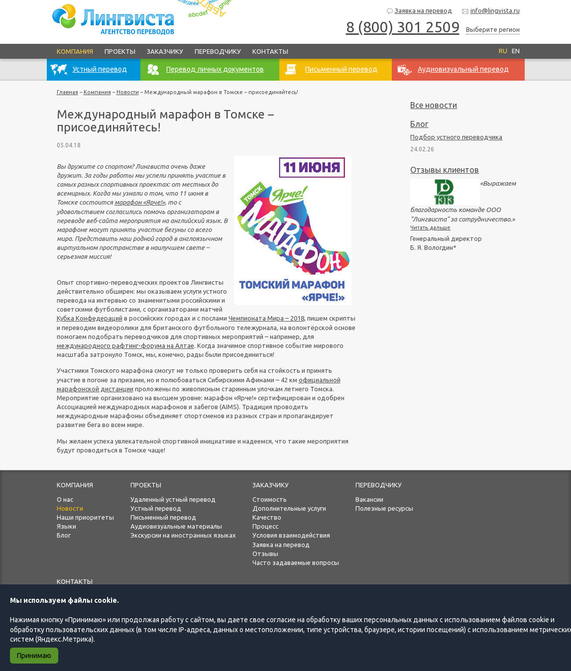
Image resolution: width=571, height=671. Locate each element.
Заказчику (165, 51)
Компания (75, 51)
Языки (66, 526)
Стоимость (269, 499)
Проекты (120, 51)
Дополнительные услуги (289, 508)
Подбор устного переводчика (456, 136)
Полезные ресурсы (384, 508)
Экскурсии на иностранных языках (183, 535)
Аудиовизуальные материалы (176, 526)
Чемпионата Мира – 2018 (266, 318)
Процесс (265, 526)
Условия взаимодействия (291, 535)
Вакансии (369, 499)
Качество (266, 517)
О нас (65, 499)
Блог (419, 123)
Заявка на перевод (419, 11)
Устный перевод (155, 508)
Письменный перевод (163, 517)
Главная (67, 92)
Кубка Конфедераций (89, 318)
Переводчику (218, 51)
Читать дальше (430, 227)
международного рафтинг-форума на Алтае (125, 345)
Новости (127, 92)
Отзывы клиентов (444, 169)
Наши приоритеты (85, 517)
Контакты (270, 51)
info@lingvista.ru (490, 11)
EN (516, 50)
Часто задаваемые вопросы (295, 562)
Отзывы (265, 553)
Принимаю (34, 656)
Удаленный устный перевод (173, 499)
